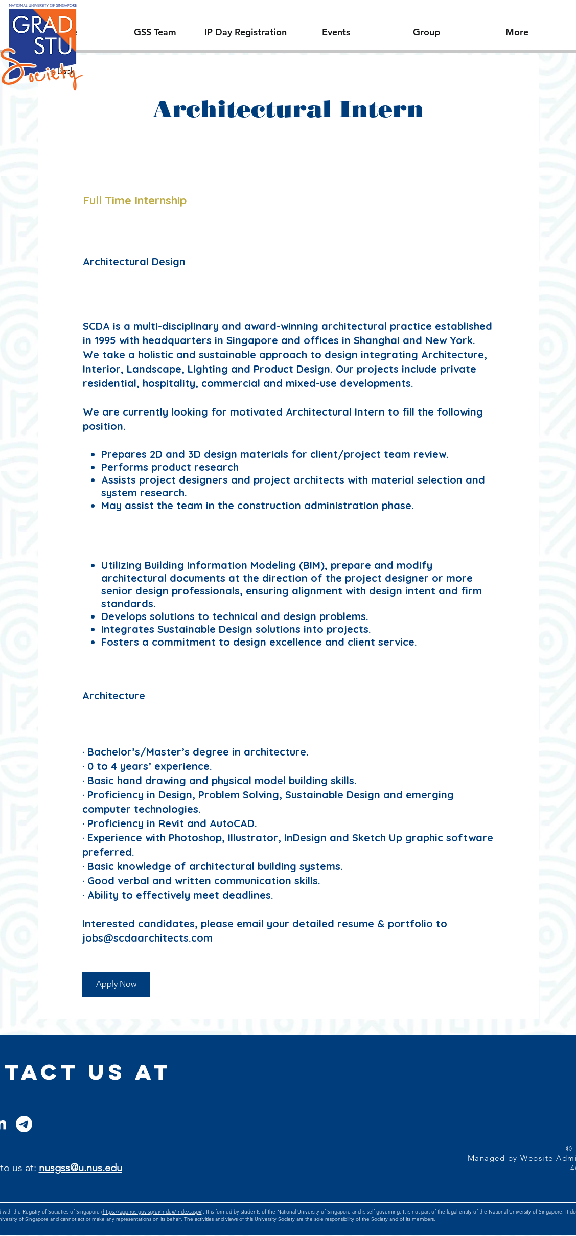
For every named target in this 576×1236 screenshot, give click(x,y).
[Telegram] (24, 1124)
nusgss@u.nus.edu (80, 1167)
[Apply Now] (116, 984)
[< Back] (86, 71)
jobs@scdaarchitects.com (147, 937)
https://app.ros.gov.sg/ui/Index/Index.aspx (152, 1211)
